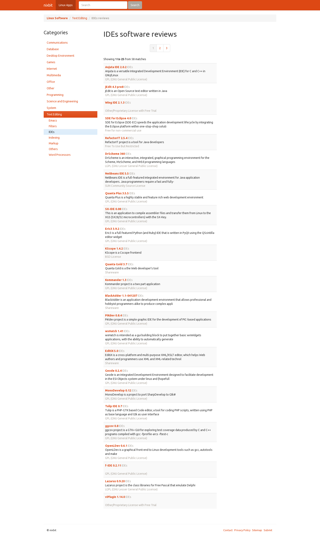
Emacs (53, 120)
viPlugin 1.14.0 (115, 497)
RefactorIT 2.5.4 (116, 138)
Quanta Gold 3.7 (116, 264)
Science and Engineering (62, 101)
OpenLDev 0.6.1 (116, 445)
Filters (53, 126)
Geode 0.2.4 (113, 370)
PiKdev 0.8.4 (113, 315)
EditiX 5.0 (111, 351)
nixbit (48, 5)
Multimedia (54, 75)
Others (53, 149)
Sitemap (257, 530)
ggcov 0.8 (111, 426)
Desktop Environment (60, 55)
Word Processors (60, 154)
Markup (53, 143)
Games (51, 62)
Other (50, 88)
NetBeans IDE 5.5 (117, 173)
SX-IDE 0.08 (113, 209)
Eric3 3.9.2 (112, 228)
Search (135, 5)
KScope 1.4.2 (114, 248)
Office (51, 81)
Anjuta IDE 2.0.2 (116, 67)
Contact (228, 530)
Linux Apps (66, 5)
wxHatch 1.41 (114, 331)
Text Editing (79, 18)
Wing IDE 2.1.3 (114, 102)
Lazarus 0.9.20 (115, 481)
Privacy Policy (242, 530)
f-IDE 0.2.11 (113, 465)
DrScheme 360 (115, 153)
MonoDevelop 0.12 (118, 390)
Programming (55, 94)
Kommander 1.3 (115, 280)
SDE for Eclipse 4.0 (118, 118)
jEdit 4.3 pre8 (114, 86)
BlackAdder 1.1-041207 (121, 295)
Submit (268, 530)
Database (53, 49)
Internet (52, 68)
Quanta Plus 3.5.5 (117, 193)
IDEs (51, 132)
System (51, 107)
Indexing (54, 137)
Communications (57, 42)
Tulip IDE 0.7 (113, 406)
